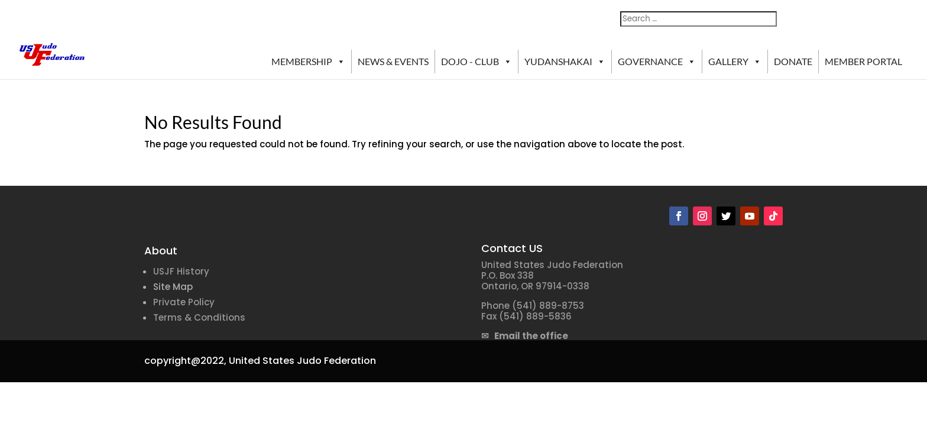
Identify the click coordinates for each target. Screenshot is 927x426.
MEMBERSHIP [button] (308, 61)
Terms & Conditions (199, 317)
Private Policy (184, 302)
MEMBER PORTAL (863, 61)
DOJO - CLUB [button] (476, 61)
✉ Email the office (524, 336)
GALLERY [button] (734, 61)
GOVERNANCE (657, 61)
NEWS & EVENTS (393, 61)
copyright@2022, (185, 360)
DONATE (793, 61)
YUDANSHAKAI (564, 61)
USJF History (181, 271)
